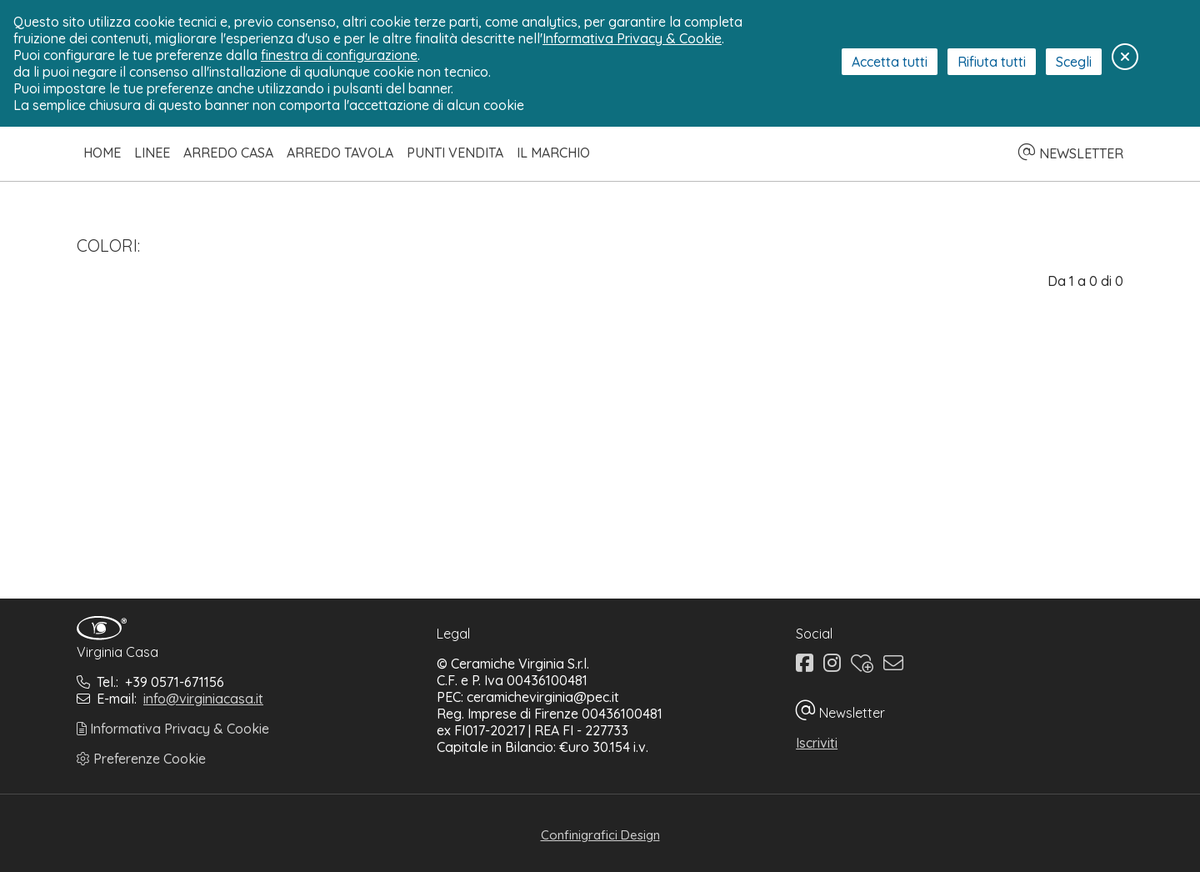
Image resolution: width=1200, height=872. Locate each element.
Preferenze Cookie (141, 758)
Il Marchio (553, 152)
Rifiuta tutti (992, 61)
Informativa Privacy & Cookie (173, 728)
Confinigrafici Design (600, 835)
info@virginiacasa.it (203, 698)
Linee (152, 152)
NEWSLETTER (1070, 153)
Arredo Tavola (340, 152)
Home (102, 152)
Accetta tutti (890, 61)
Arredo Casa (228, 152)
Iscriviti (817, 742)
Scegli (1074, 61)
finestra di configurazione (339, 55)
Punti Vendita (455, 152)
